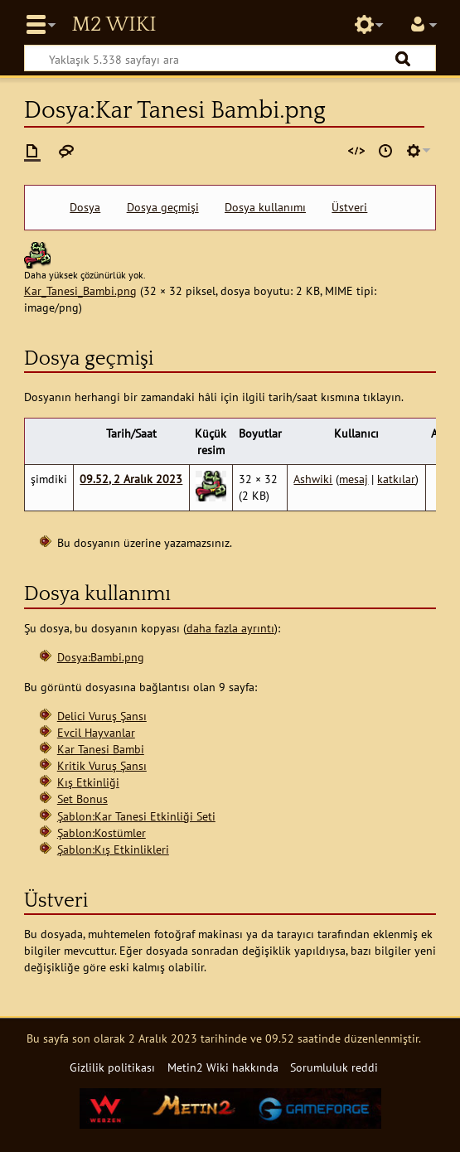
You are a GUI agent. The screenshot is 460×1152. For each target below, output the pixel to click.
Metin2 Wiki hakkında (222, 1067)
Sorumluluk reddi (334, 1067)
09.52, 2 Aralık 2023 (131, 478)
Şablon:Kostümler (101, 832)
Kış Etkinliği (88, 782)
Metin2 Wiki (113, 25)
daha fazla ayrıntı (230, 628)
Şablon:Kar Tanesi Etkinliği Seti (136, 816)
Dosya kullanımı (265, 207)
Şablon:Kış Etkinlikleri (113, 849)
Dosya (85, 207)
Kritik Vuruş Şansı (102, 765)
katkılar (396, 478)
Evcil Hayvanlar (96, 732)
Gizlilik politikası (112, 1067)
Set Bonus (82, 798)
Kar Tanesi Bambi (100, 749)
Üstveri (349, 207)
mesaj (353, 478)
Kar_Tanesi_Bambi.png (80, 290)
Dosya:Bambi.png (100, 657)
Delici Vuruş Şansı (102, 716)
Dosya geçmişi (163, 207)
